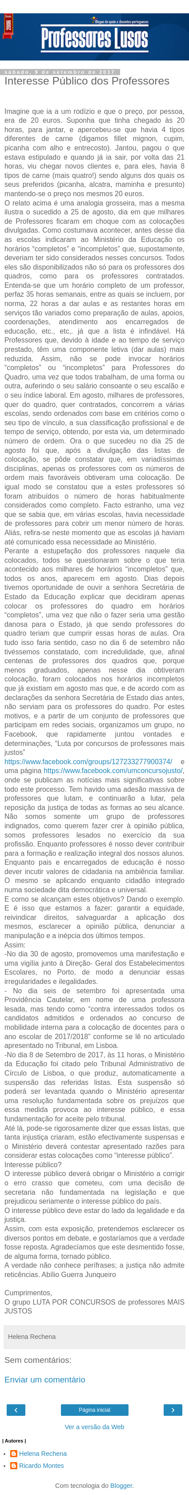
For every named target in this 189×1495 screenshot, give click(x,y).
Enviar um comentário (44, 1379)
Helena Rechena (43, 1453)
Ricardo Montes (41, 1465)
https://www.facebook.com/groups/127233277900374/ (88, 762)
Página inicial (94, 1410)
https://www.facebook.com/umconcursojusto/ (113, 770)
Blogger (121, 1485)
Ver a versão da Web (94, 1427)
